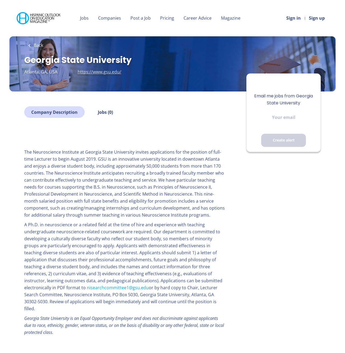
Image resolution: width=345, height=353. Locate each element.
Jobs (84, 18)
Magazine (230, 18)
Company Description (54, 112)
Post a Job (140, 18)
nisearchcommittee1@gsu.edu (118, 288)
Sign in (293, 18)
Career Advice (198, 18)
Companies (109, 18)
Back (38, 45)
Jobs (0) (105, 112)
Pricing (167, 18)
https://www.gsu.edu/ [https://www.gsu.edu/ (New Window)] (99, 72)
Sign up (317, 18)
